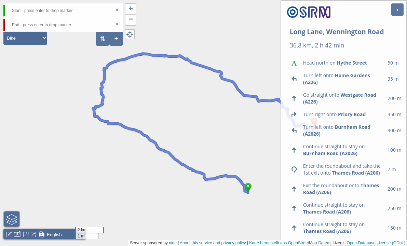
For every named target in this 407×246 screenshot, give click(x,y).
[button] (248, 192)
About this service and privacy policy (213, 243)
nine (173, 243)
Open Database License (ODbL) (376, 243)
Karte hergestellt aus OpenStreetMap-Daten (289, 243)
